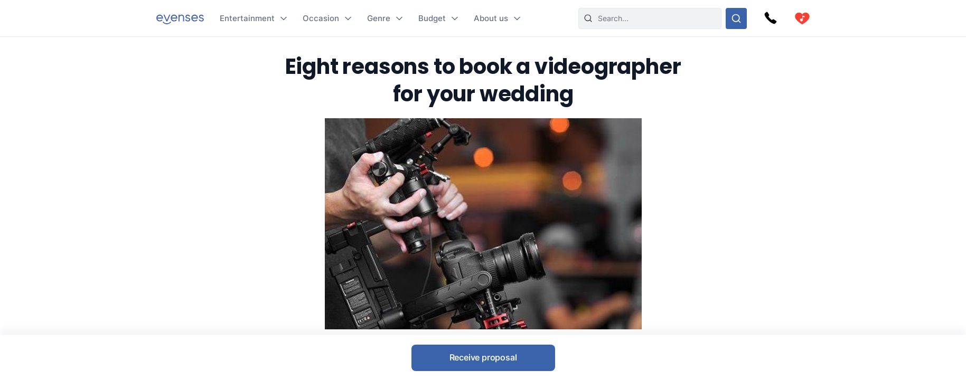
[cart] (802, 18)
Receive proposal (483, 357)
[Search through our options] (736, 18)
